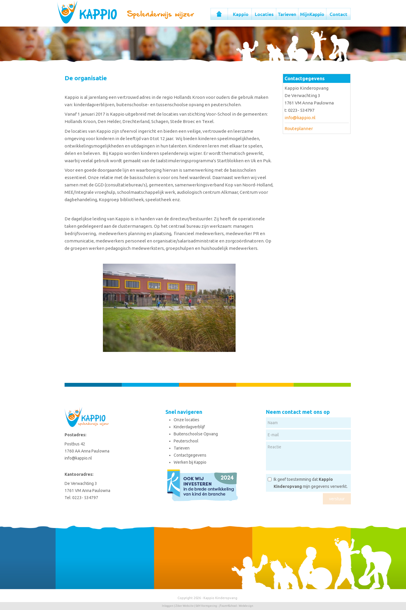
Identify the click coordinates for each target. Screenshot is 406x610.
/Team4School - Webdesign (236, 605)
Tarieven (182, 448)
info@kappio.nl (300, 117)
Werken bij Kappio (190, 462)
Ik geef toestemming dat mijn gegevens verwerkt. (311, 483)
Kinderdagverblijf (189, 426)
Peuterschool (186, 441)
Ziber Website (184, 605)
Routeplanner (299, 128)
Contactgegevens (190, 455)
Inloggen (167, 605)
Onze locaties (186, 419)
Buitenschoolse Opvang (196, 434)
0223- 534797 (85, 497)
